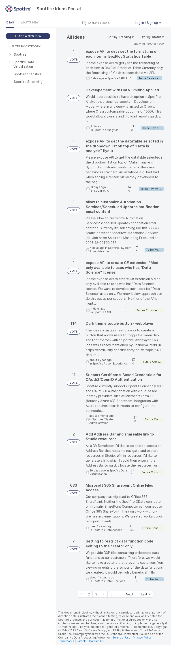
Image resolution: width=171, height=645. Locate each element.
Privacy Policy (142, 637)
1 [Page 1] (81, 594)
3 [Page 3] (96, 594)
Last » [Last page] (145, 594)
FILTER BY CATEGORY (24, 46)
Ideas (10, 22)
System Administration (102, 421)
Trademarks (66, 641)
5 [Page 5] (111, 594)
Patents (82, 641)
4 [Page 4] (104, 594)
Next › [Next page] (130, 594)
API (122, 78)
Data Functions (115, 581)
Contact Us (96, 641)
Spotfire (112, 78)
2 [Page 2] (89, 594)
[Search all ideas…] (108, 22)
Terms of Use (121, 637)
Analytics (112, 130)
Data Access (114, 530)
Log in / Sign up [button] (148, 23)
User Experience (116, 363)
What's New (29, 22)
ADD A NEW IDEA (28, 36)
